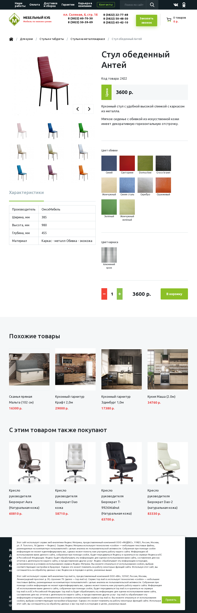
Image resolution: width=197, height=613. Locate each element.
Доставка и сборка (50, 4)
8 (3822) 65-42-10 (115, 22)
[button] (78, 109)
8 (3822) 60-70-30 (80, 18)
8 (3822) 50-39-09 (80, 22)
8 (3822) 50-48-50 (115, 18)
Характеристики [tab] (26, 192)
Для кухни (26, 38)
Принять (171, 599)
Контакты (106, 4)
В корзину (174, 294)
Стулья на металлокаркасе (88, 38)
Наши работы (20, 4)
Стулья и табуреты (52, 38)
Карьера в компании (85, 4)
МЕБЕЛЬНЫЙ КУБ (41, 19)
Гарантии (68, 4)
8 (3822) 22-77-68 (115, 14)
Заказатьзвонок (147, 20)
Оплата (34, 4)
